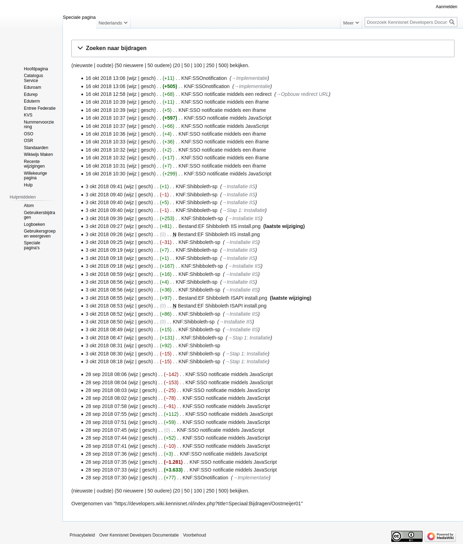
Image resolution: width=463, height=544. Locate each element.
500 (222, 65)
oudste (104, 65)
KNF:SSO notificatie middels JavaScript (227, 118)
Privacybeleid (82, 535)
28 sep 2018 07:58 (106, 406)
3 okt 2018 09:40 (104, 194)
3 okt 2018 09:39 (104, 218)
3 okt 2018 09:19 (104, 250)
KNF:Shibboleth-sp (197, 186)
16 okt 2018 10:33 (105, 142)
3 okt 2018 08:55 (104, 298)
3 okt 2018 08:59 (104, 274)
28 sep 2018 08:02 (106, 398)
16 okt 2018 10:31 (105, 166)
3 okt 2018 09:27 (104, 226)
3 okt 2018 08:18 (104, 361)
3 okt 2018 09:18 (104, 258)
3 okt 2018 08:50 (104, 322)
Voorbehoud (194, 535)
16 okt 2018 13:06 (105, 78)
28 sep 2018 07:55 (106, 414)
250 (210, 65)
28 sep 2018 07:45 (106, 430)
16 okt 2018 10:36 (105, 134)
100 (198, 65)
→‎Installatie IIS (238, 186)
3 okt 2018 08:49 (104, 329)
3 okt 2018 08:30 (104, 354)
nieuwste (83, 65)
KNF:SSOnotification (204, 78)
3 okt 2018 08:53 (104, 306)
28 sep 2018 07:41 (106, 446)
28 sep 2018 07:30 (106, 477)
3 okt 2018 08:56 (104, 282)
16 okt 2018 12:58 (105, 94)
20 (177, 65)
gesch (147, 78)
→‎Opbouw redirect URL (302, 94)
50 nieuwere (129, 65)
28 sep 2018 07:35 (106, 462)
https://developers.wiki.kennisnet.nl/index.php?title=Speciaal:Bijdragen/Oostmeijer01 (208, 503)
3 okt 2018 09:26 (104, 234)
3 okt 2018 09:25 (104, 242)
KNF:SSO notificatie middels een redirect (226, 94)
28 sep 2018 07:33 (106, 470)
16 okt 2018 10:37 (105, 118)
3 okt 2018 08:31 (104, 345)
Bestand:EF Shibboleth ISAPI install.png (223, 298)
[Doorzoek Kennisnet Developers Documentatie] (411, 22)
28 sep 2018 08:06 (106, 374)
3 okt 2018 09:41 (104, 186)
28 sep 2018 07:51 (106, 422)
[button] (262, 48)
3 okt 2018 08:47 (104, 338)
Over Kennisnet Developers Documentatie (139, 535)
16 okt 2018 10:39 (105, 102)
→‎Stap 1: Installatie (243, 210)
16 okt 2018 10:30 (105, 173)
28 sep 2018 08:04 (106, 382)
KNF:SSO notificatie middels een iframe (225, 102)
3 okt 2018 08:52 (104, 314)
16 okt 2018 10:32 (105, 150)
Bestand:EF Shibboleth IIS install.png (220, 226)
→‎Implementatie (249, 78)
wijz (133, 78)
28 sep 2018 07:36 (106, 454)
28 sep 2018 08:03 (106, 390)
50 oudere (158, 65)
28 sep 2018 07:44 (106, 438)
